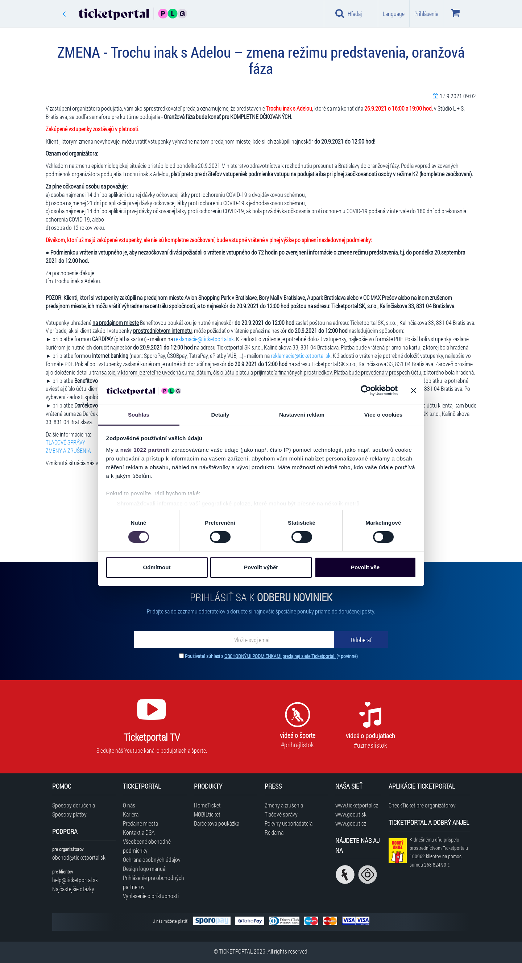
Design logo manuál (144, 868)
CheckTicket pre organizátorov (422, 805)
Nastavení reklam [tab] (301, 415)
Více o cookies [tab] (383, 415)
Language (394, 13)
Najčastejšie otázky (73, 889)
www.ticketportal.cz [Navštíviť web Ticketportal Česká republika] (356, 805)
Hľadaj (348, 13)
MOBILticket (207, 814)
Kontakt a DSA (139, 832)
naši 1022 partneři (145, 450)
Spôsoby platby (69, 814)
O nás (129, 805)
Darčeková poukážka (216, 823)
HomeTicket (207, 805)
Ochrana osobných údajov (152, 859)
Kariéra (130, 814)
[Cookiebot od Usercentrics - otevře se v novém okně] (366, 390)
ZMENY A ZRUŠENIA (68, 450)
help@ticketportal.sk (75, 880)
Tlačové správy (281, 814)
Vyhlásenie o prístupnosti (151, 896)
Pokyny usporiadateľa (288, 823)
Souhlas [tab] (138, 415)
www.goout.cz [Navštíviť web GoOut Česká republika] (350, 823)
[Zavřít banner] (413, 390)
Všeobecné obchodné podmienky (147, 846)
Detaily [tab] (220, 415)
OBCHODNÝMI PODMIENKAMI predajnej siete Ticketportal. (280, 656)
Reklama (274, 832)
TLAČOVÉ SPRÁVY (65, 442)
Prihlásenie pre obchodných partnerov (153, 882)
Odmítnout (157, 567)
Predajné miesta (140, 823)
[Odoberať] (361, 639)
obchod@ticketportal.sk (78, 857)
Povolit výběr (261, 567)
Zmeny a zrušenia (284, 805)
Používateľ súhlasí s (271, 656)
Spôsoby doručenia (73, 805)
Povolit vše (365, 567)
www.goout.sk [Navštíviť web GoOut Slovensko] (350, 814)
